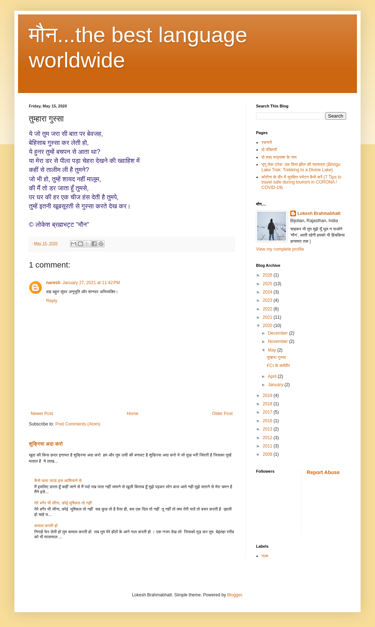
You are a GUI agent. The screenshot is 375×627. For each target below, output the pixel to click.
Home (132, 413)
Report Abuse (323, 472)
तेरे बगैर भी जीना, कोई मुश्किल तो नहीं (63, 502)
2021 (268, 317)
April (273, 376)
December (278, 333)
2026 (268, 275)
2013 (268, 429)
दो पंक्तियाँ (269, 149)
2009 (268, 454)
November (278, 341)
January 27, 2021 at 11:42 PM (91, 282)
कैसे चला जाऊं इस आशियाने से (57, 480)
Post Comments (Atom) (77, 424)
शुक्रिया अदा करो (46, 444)
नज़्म (264, 555)
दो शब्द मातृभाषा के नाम (278, 157)
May (272, 350)
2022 (268, 309)
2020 (268, 325)
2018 (268, 403)
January (276, 384)
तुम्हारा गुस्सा (276, 357)
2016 (268, 420)
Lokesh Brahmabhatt (318, 213)
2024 (268, 292)
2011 (268, 446)
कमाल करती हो (46, 525)
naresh (53, 282)
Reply (51, 300)
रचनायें (266, 142)
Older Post (222, 413)
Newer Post (42, 413)
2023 (268, 300)
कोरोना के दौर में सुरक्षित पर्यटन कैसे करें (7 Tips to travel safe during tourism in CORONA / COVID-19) (301, 182)
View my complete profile (280, 249)
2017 (268, 412)
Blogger (234, 594)
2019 (268, 395)
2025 (268, 283)
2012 (268, 437)
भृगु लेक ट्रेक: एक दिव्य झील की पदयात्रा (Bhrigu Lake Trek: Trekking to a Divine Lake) (300, 167)
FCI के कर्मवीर (278, 365)
